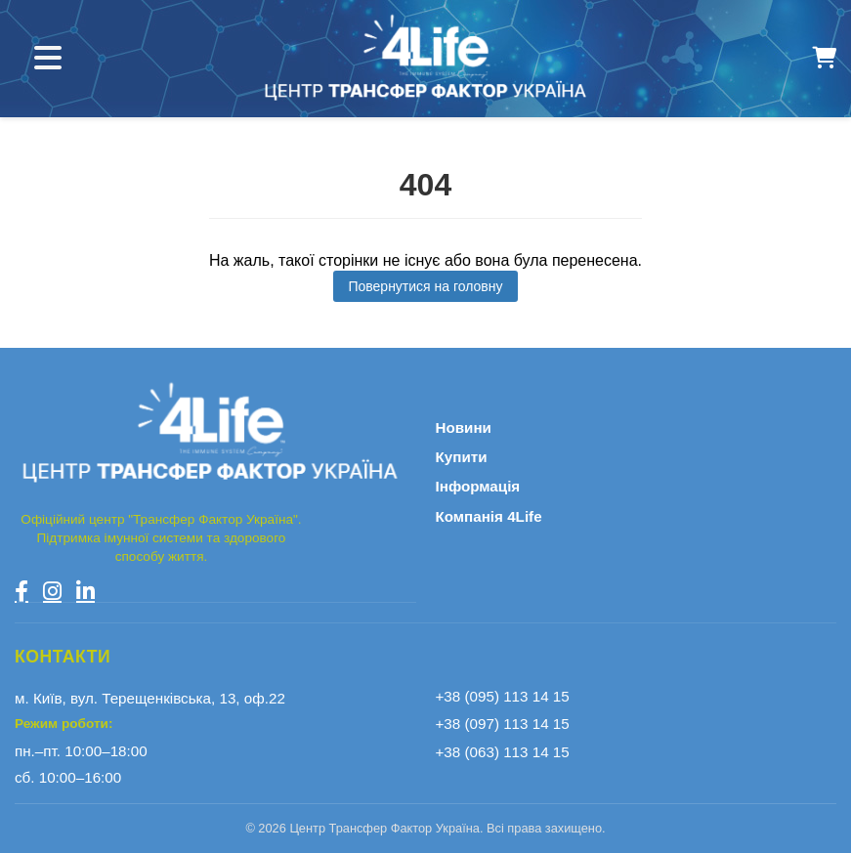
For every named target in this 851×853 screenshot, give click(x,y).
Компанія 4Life (489, 516)
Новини (463, 427)
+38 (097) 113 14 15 (503, 723)
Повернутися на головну (425, 286)
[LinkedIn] (85, 591)
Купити (462, 456)
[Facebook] (21, 591)
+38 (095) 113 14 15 (503, 696)
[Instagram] (52, 591)
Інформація (478, 486)
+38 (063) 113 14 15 (503, 752)
